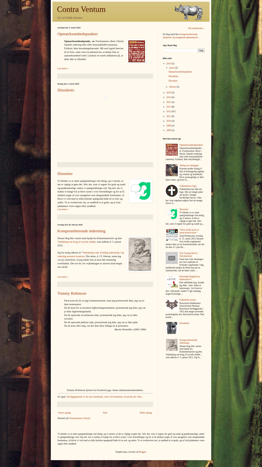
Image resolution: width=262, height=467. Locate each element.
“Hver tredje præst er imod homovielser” (189, 231)
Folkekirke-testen (187, 300)
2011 (169, 116)
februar (172, 87)
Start (105, 412)
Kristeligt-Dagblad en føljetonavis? (189, 278)
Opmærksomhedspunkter (77, 34)
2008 (169, 130)
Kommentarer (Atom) (80, 418)
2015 (169, 102)
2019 (169, 63)
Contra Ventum (81, 9)
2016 (169, 97)
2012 (169, 111)
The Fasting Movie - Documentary (189, 254)
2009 (169, 125)
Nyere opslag (64, 412)
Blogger (142, 452)
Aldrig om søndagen (189, 165)
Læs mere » (62, 68)
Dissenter (65, 173)
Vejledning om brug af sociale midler (76, 241)
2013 (169, 107)
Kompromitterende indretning (81, 231)
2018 (169, 92)
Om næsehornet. (195, 28)
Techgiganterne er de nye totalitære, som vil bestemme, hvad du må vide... (105, 396)
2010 (169, 121)
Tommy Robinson (71, 293)
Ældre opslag (146, 412)
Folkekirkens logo (187, 186)
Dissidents (65, 90)
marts (172, 68)
